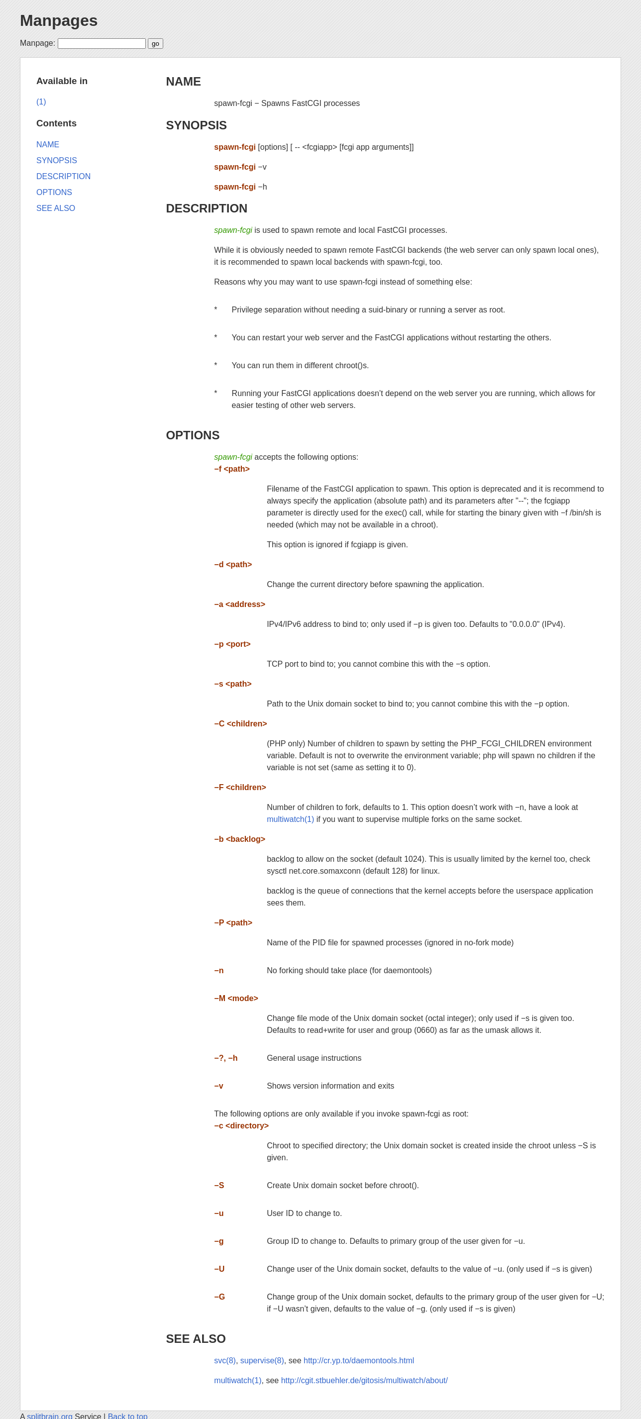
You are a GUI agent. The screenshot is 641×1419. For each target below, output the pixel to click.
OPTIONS (192, 435)
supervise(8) (262, 1360)
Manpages (59, 20)
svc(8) (225, 1360)
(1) (41, 102)
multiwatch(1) (290, 819)
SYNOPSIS (196, 125)
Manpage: (37, 43)
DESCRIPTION (206, 208)
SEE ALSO (195, 1338)
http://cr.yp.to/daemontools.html (359, 1360)
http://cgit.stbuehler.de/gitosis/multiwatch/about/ (364, 1380)
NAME (183, 81)
